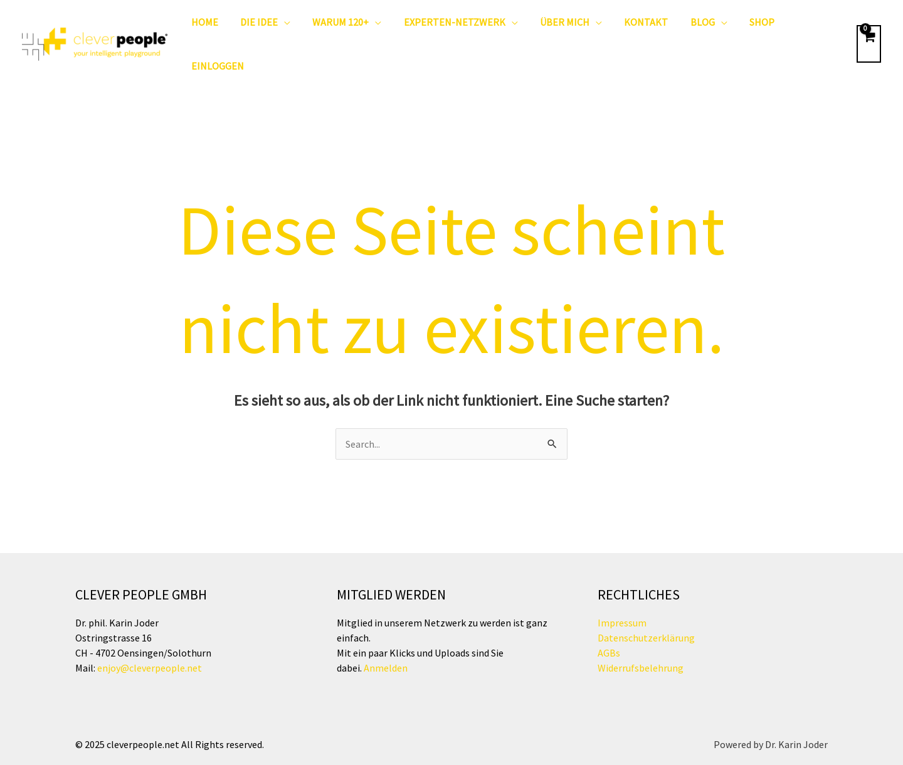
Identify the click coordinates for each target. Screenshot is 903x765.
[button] (283, 27)
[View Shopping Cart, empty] (868, 27)
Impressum (622, 588)
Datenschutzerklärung (646, 603)
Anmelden (385, 633)
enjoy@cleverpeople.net (149, 633)
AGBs (609, 618)
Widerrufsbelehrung (641, 633)
